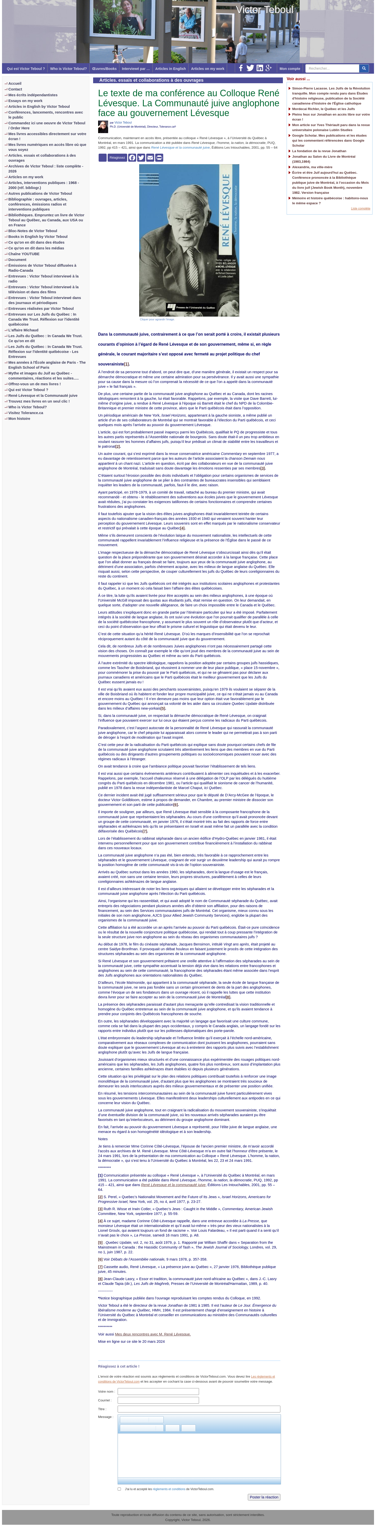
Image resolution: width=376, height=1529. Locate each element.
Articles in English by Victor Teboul (39, 107)
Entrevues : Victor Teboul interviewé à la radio (44, 278)
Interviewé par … (136, 69)
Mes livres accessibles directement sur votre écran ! (47, 136)
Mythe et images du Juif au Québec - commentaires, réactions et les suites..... (44, 375)
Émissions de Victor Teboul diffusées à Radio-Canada (42, 267)
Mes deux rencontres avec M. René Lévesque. (153, 1334)
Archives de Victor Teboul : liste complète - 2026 (46, 168)
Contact (15, 89)
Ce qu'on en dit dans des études (37, 242)
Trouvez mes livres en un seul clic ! (39, 401)
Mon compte (290, 69)
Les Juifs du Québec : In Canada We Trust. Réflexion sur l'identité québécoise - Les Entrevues (46, 352)
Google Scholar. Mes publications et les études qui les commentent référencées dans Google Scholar (329, 140)
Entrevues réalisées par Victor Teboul (41, 309)
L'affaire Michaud (24, 330)
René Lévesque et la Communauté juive (43, 396)
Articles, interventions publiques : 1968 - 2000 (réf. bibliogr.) (44, 185)
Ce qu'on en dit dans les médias (36, 248)
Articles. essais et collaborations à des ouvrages (42, 157)
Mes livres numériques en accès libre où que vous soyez (47, 147)
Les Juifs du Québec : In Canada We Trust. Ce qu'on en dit (46, 338)
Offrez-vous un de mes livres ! (35, 384)
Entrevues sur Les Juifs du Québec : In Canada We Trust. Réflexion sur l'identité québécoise (44, 319)
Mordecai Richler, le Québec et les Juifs (323, 109)
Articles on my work (207, 69)
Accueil (15, 83)
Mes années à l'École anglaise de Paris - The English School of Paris (47, 364)
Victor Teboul (264, 9)
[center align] (364, 68)
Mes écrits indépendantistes (33, 95)
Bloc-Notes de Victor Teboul (33, 231)
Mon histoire (19, 419)
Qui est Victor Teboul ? (26, 69)
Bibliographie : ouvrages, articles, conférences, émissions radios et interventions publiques (38, 204)
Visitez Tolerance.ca (26, 413)
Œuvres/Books (104, 69)
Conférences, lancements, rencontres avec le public (46, 114)
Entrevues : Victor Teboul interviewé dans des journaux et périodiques (45, 300)
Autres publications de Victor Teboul (40, 194)
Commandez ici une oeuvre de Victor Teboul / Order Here (47, 125)
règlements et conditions (169, 1489)
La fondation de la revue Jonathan (319, 151)
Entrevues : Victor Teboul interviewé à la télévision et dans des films (44, 289)
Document (18, 260)
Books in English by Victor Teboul (38, 237)
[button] (123, 1419)
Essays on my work (26, 101)
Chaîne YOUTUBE (24, 254)
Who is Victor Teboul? (68, 69)
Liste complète (360, 208)
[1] (126, 364)
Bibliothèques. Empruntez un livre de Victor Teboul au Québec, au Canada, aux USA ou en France (47, 220)
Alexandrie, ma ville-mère (312, 167)
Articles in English (170, 69)
